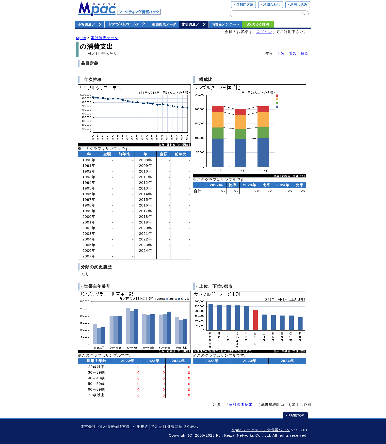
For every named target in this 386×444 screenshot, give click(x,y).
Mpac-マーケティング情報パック (260, 430)
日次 (305, 54)
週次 (293, 54)
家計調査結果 (241, 405)
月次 (281, 54)
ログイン (264, 32)
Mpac (81, 38)
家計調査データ (104, 38)
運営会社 (88, 426)
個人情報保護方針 (114, 426)
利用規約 (140, 426)
